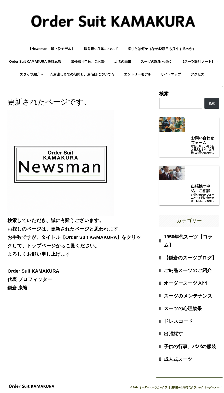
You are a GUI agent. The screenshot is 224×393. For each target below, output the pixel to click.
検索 (164, 93)
